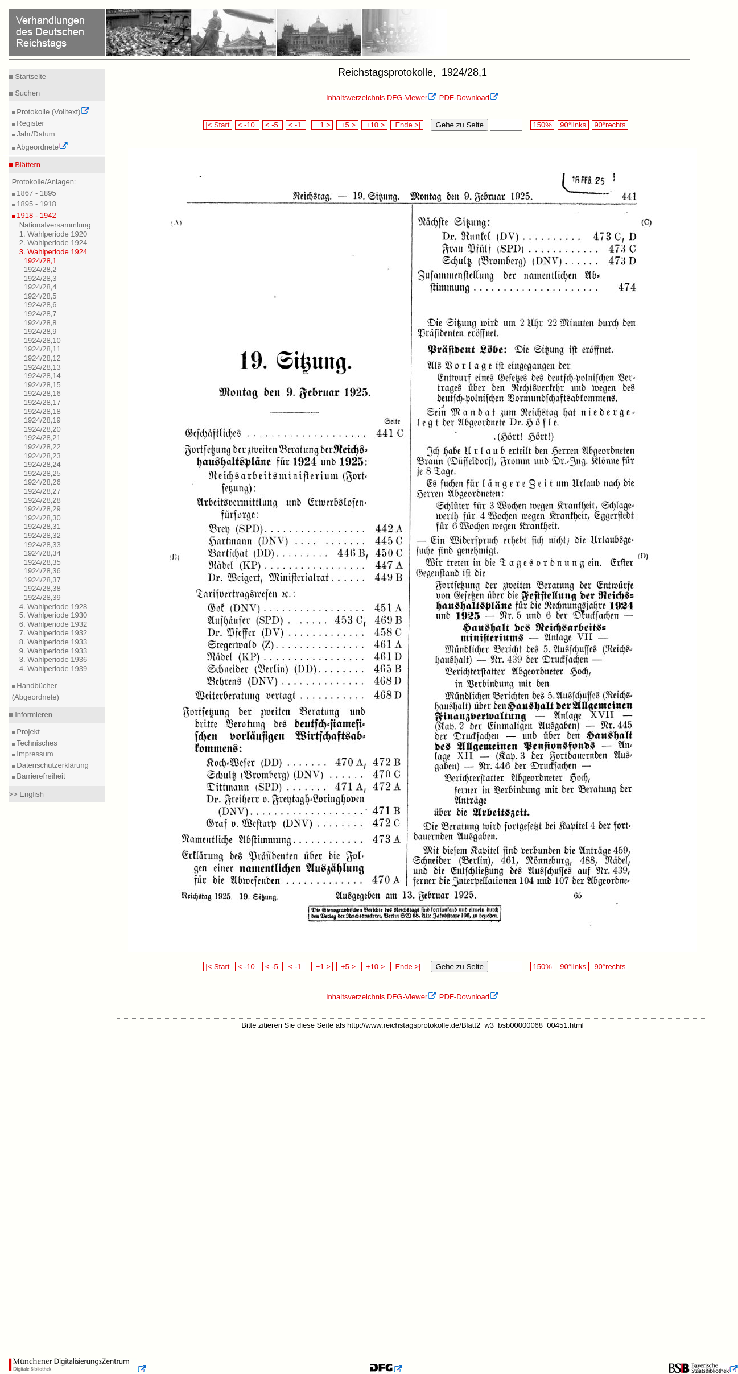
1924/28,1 (40, 260)
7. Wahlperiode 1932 (53, 632)
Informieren (32, 714)
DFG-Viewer (412, 97)
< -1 (296, 125)
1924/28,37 (42, 580)
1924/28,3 (40, 278)
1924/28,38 (42, 588)
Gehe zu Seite (459, 125)
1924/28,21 (42, 437)
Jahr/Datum (35, 134)
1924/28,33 (42, 544)
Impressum (34, 754)
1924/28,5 (40, 296)
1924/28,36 (42, 570)
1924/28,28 (42, 500)
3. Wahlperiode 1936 (53, 659)
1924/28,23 (42, 456)
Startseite (30, 76)
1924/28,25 (42, 473)
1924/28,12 (42, 358)
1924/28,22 (42, 446)
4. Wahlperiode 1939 (53, 668)
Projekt (27, 731)
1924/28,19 (42, 420)
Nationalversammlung (55, 225)
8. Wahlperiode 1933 (53, 642)
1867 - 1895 (35, 193)
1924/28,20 (42, 429)
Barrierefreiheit (40, 776)
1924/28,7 (40, 313)
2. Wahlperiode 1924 (53, 242)
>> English (26, 794)
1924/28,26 (42, 482)
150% (542, 125)
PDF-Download (469, 97)
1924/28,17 (42, 402)
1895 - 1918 (35, 204)
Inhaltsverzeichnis (355, 97)
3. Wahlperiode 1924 (53, 251)
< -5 (272, 125)
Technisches (36, 743)
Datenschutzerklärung (52, 765)
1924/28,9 (40, 331)
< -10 (247, 125)
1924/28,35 (42, 562)
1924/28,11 (42, 349)
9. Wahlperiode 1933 (53, 651)
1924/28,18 (42, 411)
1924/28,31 (42, 526)
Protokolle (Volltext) (52, 111)
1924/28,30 (42, 518)
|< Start (218, 125)
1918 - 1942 (35, 215)
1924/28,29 (42, 508)
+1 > (322, 125)
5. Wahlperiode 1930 (53, 615)
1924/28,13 (42, 367)
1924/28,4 (40, 287)
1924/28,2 (40, 269)
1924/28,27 (42, 491)
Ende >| (407, 125)
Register (29, 123)
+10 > (374, 125)
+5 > (347, 125)
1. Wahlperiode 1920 (53, 234)
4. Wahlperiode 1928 (53, 606)
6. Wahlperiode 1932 (53, 624)
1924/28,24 (42, 464)
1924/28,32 (42, 535)
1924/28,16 (42, 393)
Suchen (26, 93)
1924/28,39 (42, 597)
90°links (573, 125)
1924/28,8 (40, 322)
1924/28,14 (42, 375)
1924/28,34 (42, 553)
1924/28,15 (42, 384)
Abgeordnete (41, 147)
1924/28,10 (42, 340)
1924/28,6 (40, 304)
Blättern (26, 164)
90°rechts (610, 125)
